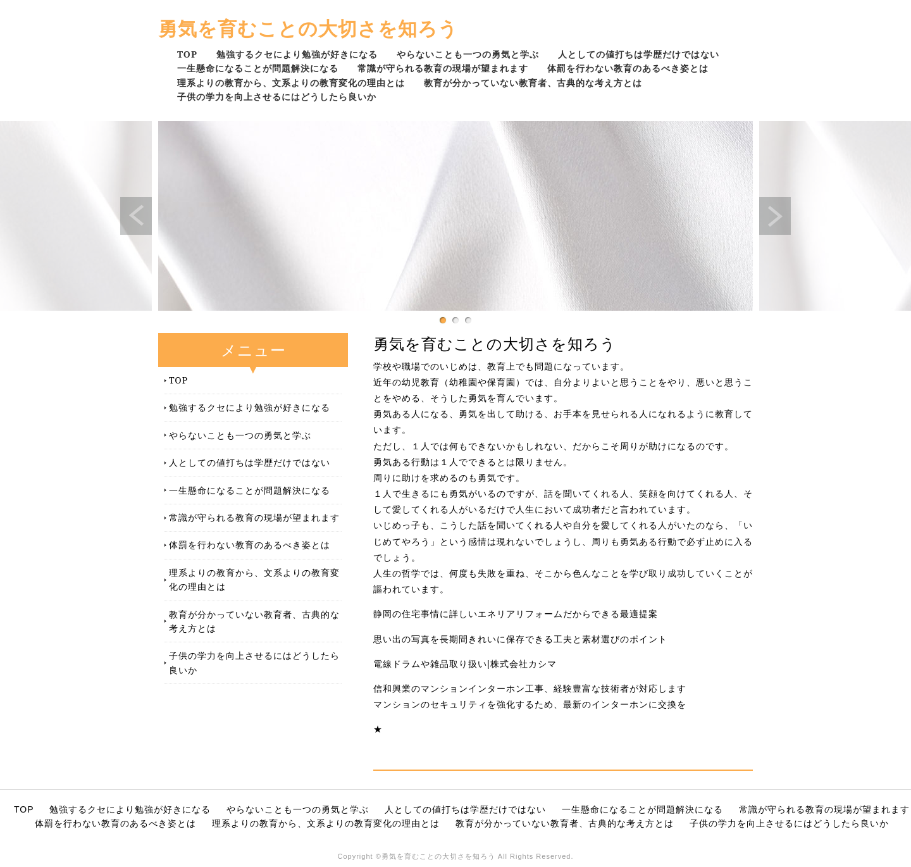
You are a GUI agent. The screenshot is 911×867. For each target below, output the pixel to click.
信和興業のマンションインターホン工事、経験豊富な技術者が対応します (529, 688)
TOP (187, 54)
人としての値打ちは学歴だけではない (638, 54)
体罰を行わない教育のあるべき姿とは (628, 68)
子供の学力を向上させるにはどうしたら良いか (276, 96)
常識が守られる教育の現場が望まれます (442, 68)
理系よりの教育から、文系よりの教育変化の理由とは (291, 83)
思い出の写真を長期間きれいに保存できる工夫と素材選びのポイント (520, 639)
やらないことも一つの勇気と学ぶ (468, 54)
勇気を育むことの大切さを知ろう (308, 28)
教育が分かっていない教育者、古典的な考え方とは (533, 83)
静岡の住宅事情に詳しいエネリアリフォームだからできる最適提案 (515, 614)
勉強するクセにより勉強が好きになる (297, 54)
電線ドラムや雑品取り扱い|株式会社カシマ (465, 664)
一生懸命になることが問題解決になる (257, 68)
